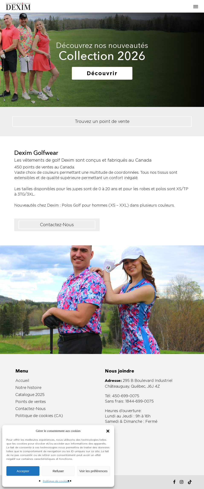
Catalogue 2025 (30, 394)
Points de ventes (30, 401)
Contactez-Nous (30, 408)
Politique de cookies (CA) (39, 415)
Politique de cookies (56, 481)
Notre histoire (28, 387)
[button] (108, 431)
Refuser (58, 471)
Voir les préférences (93, 471)
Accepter (23, 471)
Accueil (22, 380)
